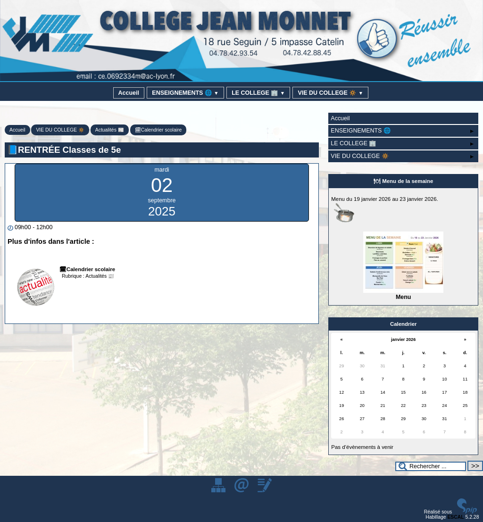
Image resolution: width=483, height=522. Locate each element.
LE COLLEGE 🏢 (258, 93)
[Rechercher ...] (430, 466)
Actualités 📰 (109, 130)
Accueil (128, 93)
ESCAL (455, 517)
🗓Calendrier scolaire (158, 130)
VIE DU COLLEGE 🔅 (330, 93)
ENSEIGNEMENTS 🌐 (185, 93)
